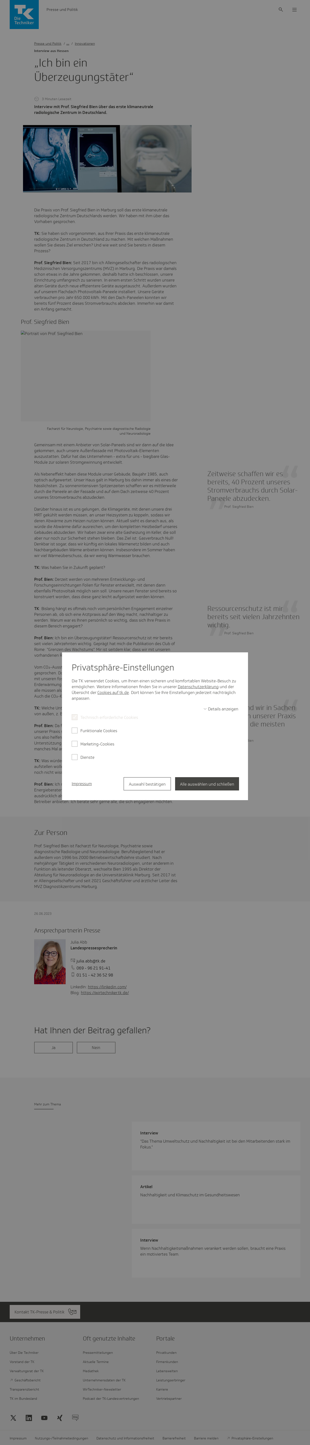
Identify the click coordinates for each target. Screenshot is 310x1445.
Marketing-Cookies (97, 744)
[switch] (220, 709)
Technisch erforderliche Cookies (109, 717)
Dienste (87, 757)
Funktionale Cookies (98, 730)
